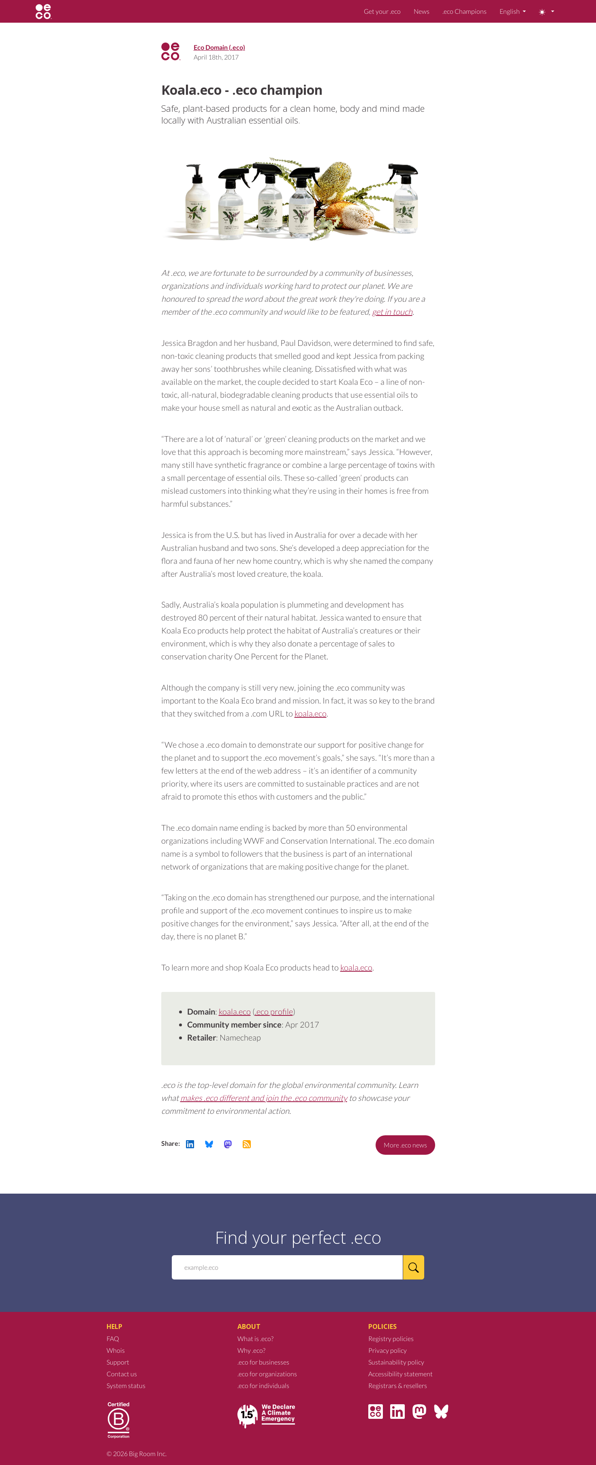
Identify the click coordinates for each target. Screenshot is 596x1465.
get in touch (392, 311)
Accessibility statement (400, 1374)
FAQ (113, 1338)
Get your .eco (382, 11)
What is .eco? (255, 1338)
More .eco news (405, 1145)
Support (118, 1362)
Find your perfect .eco (298, 1237)
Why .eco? (251, 1350)
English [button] (510, 11)
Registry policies (391, 1338)
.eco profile (274, 1011)
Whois (116, 1350)
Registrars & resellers (397, 1385)
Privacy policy (387, 1350)
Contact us (122, 1374)
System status (126, 1385)
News (421, 11)
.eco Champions (464, 11)
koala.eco (311, 713)
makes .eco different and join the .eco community (263, 1097)
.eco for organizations (267, 1374)
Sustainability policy (396, 1362)
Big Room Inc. (148, 1453)
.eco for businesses (263, 1362)
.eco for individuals (263, 1385)
